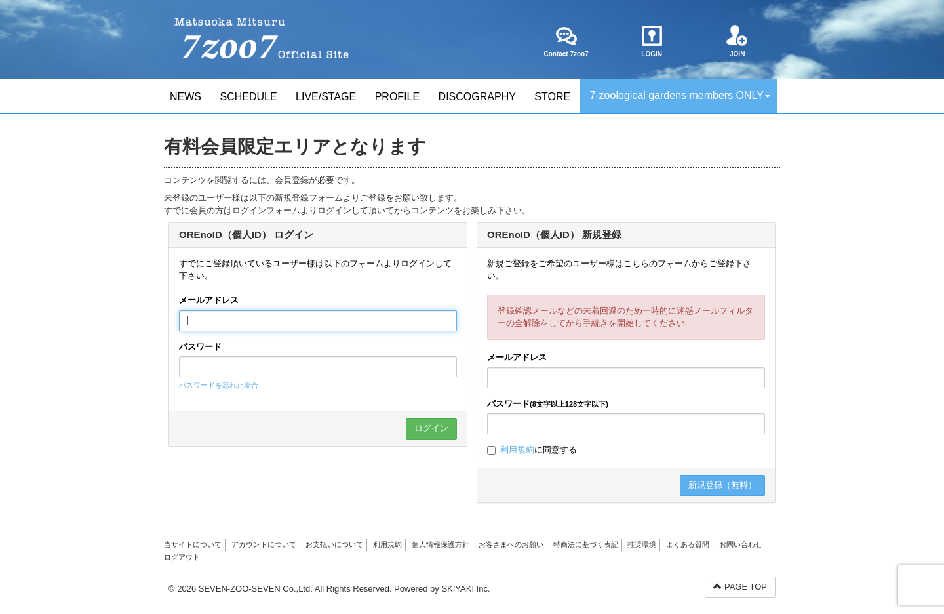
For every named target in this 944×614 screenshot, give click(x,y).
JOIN (737, 41)
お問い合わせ (740, 544)
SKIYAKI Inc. (465, 589)
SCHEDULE (248, 96)
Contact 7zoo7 (565, 41)
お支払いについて (334, 544)
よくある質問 (687, 544)
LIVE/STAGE (326, 96)
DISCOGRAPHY (477, 96)
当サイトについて (193, 544)
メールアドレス (209, 300)
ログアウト (182, 557)
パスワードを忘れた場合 (218, 385)
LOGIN (652, 41)
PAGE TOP (740, 587)
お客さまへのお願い (511, 544)
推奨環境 (641, 544)
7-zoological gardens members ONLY (679, 95)
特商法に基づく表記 (585, 544)
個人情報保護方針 (440, 544)
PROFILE (397, 96)
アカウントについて (263, 544)
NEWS (185, 96)
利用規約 (517, 450)
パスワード (200, 347)
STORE (552, 96)
